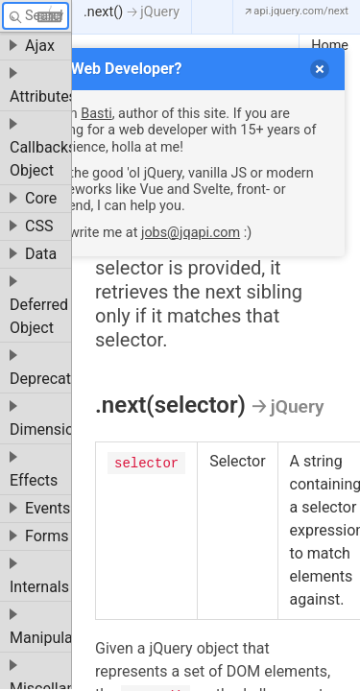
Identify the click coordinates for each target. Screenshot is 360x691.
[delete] (319, 69)
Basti (96, 114)
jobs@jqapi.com (190, 233)
